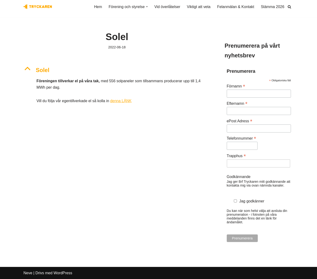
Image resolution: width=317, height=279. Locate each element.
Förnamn (236, 86)
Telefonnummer (241, 138)
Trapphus (236, 156)
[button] (146, 7)
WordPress (63, 273)
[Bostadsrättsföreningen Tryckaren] (37, 6)
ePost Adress (239, 121)
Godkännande (239, 177)
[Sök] (289, 7)
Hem (97, 7)
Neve (27, 273)
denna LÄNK (121, 101)
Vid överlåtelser (167, 7)
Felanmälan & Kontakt (235, 7)
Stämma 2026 (272, 7)
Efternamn (237, 103)
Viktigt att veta (198, 7)
